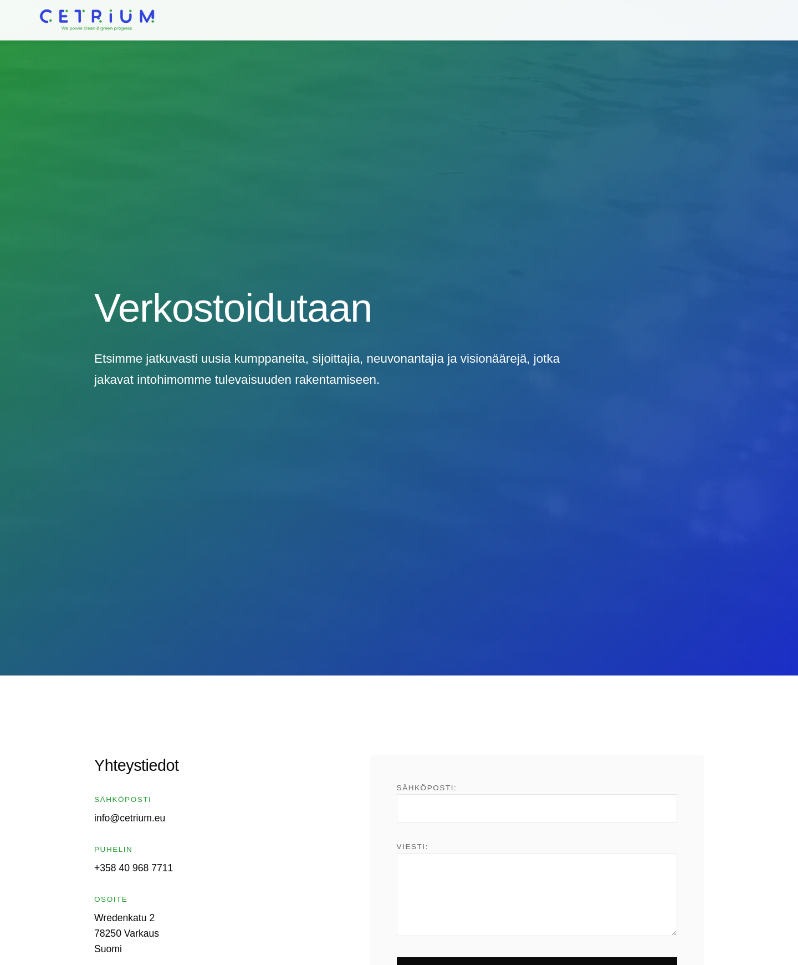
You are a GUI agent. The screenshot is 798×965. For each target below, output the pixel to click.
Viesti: (537, 889)
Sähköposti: (537, 803)
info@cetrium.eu (129, 818)
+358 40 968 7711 (133, 867)
